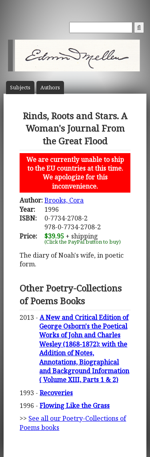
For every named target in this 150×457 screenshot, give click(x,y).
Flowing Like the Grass (75, 405)
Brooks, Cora (64, 200)
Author (50, 87)
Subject (20, 87)
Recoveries (56, 392)
